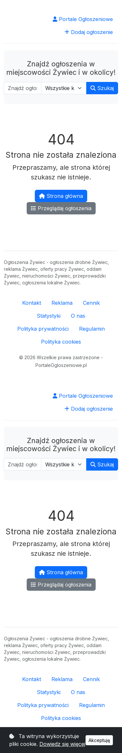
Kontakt (31, 303)
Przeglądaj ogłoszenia (61, 208)
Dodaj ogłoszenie (88, 32)
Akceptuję (99, 740)
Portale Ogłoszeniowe (83, 19)
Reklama (62, 303)
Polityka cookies (61, 341)
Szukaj (102, 88)
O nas (78, 316)
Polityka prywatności (43, 328)
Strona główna (61, 196)
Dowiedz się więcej (62, 744)
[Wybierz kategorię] (64, 88)
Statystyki (49, 316)
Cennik (91, 303)
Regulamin (92, 328)
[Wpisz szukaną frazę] (22, 88)
